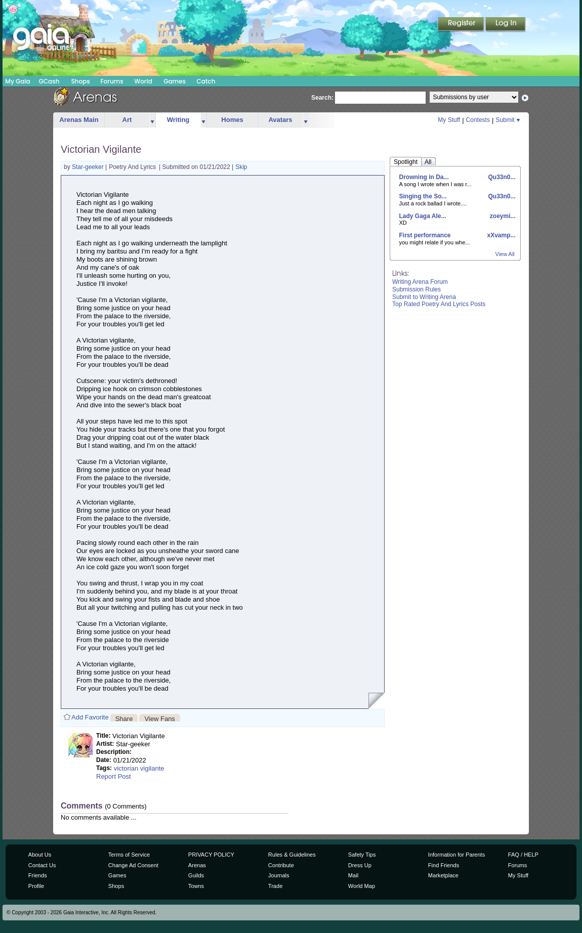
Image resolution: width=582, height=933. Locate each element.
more (152, 120)
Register (461, 24)
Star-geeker (88, 167)
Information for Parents (456, 855)
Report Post (113, 776)
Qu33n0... (500, 177)
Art (127, 119)
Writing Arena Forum (420, 281)
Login (505, 24)
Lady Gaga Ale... (422, 216)
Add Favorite (90, 717)
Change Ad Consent (133, 865)
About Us (39, 855)
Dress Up (359, 865)
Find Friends (443, 865)
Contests (478, 119)
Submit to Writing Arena (424, 297)
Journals (278, 875)
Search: (322, 97)
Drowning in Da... (424, 177)
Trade (275, 886)
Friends (37, 875)
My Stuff (449, 119)
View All (505, 254)
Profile (36, 886)
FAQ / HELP (523, 855)
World (143, 81)
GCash (49, 81)
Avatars (280, 119)
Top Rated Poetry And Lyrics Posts (438, 304)
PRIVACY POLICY (211, 855)
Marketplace (443, 875)
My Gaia (17, 81)
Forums (111, 81)
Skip (241, 167)
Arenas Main (78, 119)
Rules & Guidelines (292, 855)
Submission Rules (416, 289)
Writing (178, 119)
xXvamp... (500, 235)
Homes (232, 119)
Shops (80, 81)
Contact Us (42, 865)
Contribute (281, 865)
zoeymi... (501, 216)
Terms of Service (129, 855)
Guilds (196, 875)
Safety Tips (362, 855)
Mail (353, 875)
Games (174, 81)
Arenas (197, 865)
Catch (206, 81)
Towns (196, 886)
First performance (425, 235)
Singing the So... (423, 196)
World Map (361, 886)
